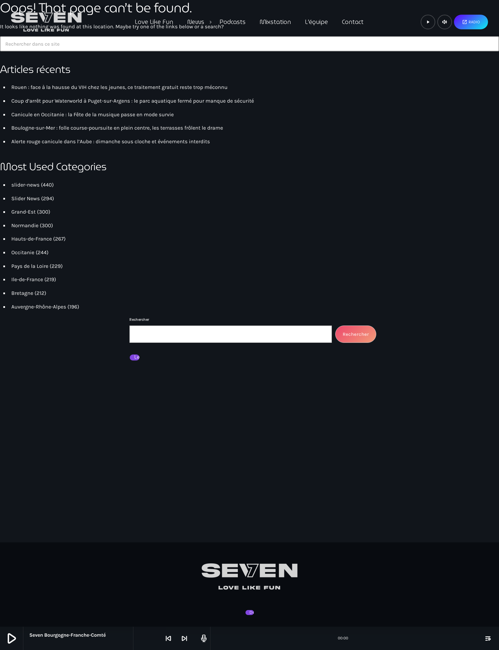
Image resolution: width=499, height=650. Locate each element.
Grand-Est (23, 212)
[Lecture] (428, 22)
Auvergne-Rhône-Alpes (38, 307)
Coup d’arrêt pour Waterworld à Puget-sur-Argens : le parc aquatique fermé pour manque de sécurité (132, 101)
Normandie (24, 226)
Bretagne (22, 293)
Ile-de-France (27, 280)
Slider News (25, 199)
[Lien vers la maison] (46, 22)
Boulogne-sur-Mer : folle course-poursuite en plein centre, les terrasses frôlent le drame (117, 128)
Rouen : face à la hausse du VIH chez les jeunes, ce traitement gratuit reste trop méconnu (119, 87)
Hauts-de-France (31, 239)
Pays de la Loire (29, 266)
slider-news (25, 185)
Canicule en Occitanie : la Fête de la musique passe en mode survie (92, 115)
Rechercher (139, 319)
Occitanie (22, 253)
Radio (471, 22)
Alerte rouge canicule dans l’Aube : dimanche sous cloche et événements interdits (110, 142)
